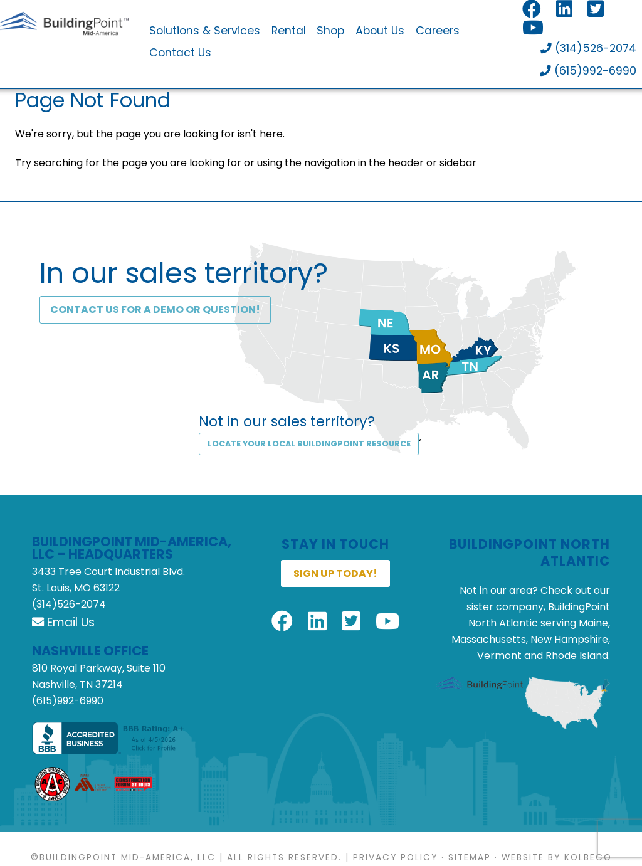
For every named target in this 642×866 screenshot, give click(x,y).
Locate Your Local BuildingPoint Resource (309, 443)
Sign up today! (335, 573)
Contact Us (180, 53)
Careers (438, 31)
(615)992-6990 (588, 71)
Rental (288, 31)
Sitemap (469, 857)
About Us (379, 31)
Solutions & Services (204, 31)
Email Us (63, 622)
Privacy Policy (395, 857)
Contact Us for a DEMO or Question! (155, 309)
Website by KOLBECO (557, 857)
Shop (330, 31)
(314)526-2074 (588, 49)
